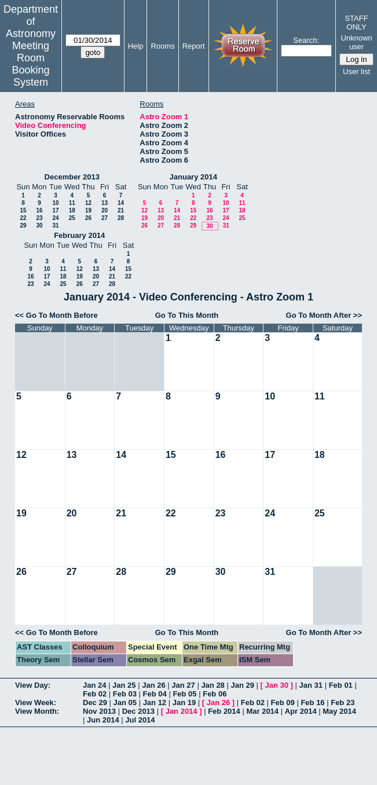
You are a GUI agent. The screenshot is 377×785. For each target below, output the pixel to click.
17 (55, 210)
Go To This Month (187, 315)
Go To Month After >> (324, 315)
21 (121, 210)
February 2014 (79, 235)
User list (356, 71)
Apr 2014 (301, 711)
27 (104, 218)
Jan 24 (94, 685)
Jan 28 (212, 685)
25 (72, 218)
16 (39, 210)
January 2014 (193, 177)
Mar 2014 (262, 711)
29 (23, 225)
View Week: (35, 702)
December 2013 (72, 177)
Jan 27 (183, 685)
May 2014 (339, 711)
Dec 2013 (138, 711)
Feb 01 (341, 685)
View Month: (37, 711)
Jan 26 (153, 685)
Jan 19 (184, 702)
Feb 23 (342, 702)
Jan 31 (311, 685)
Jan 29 (242, 685)
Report (193, 46)
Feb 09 (283, 702)
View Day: (32, 685)
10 (55, 203)
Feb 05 (184, 693)
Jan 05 (125, 702)
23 (39, 218)
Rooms (162, 46)
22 (23, 218)
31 (55, 225)
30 (39, 225)
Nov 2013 (99, 711)
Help (136, 46)
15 (23, 210)
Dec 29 (95, 702)
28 (121, 218)
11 (72, 203)
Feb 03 (125, 693)
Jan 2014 (181, 711)
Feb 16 (312, 702)
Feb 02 (95, 693)
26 (88, 218)
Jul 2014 (140, 720)
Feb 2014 (224, 711)
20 (104, 210)
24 (55, 218)
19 (88, 210)
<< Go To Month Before (56, 315)
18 (72, 210)
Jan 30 (276, 685)
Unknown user (356, 42)
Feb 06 (214, 693)
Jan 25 (124, 685)
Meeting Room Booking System (30, 64)
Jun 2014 (103, 720)
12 (88, 203)
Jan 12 (154, 702)
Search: (306, 40)
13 (104, 203)
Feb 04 (155, 693)
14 (121, 203)
